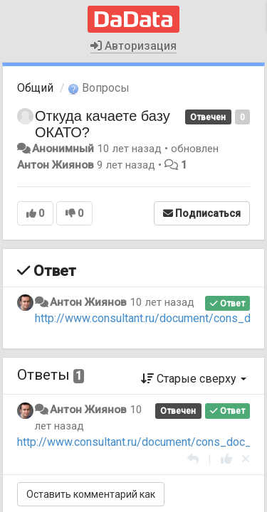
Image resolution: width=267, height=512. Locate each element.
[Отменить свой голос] (245, 459)
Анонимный (63, 148)
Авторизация (133, 46)
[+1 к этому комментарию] (226, 459)
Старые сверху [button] (193, 378)
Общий (35, 88)
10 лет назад (162, 302)
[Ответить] (193, 459)
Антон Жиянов (55, 165)
